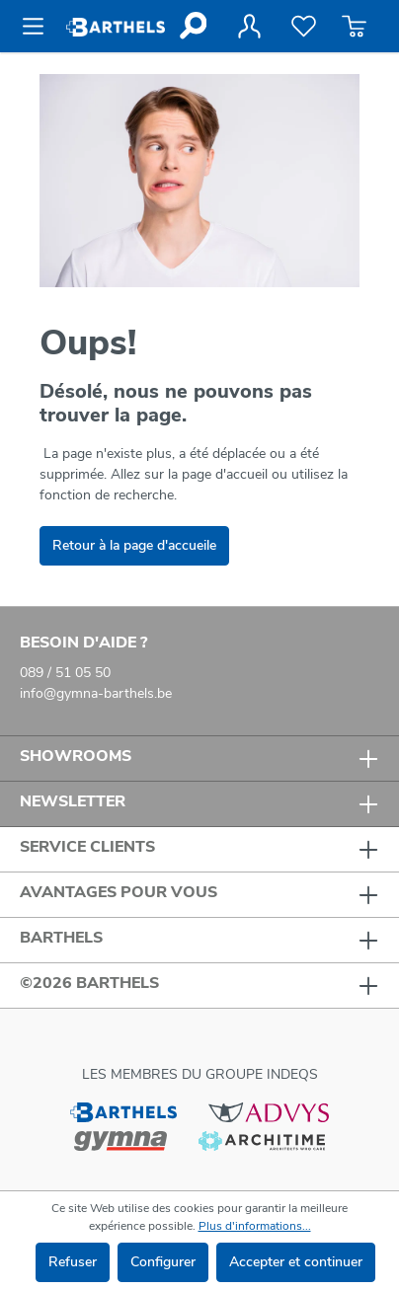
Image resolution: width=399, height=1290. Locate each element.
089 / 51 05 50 (65, 672)
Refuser (72, 1261)
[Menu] (39, 26)
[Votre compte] (249, 26)
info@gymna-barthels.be (96, 693)
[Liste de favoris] (304, 26)
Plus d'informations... (255, 1226)
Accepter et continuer (295, 1261)
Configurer (163, 1261)
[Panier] (354, 26)
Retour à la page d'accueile (134, 545)
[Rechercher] (192, 25)
